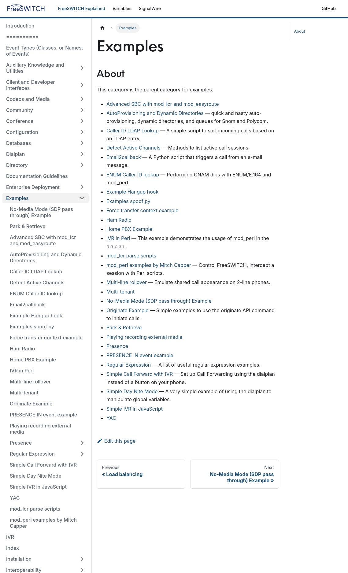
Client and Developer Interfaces (30, 85)
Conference (20, 121)
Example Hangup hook (36, 315)
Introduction (20, 26)
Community (19, 110)
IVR (10, 537)
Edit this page (116, 441)
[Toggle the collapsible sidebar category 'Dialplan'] (82, 154)
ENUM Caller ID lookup (36, 293)
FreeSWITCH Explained (81, 8)
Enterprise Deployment (33, 187)
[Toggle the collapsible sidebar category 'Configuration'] (82, 132)
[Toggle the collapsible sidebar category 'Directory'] (82, 165)
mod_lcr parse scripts (35, 509)
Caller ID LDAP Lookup (36, 271)
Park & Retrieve (27, 226)
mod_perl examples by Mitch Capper (43, 523)
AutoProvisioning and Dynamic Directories (45, 257)
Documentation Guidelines (37, 176)
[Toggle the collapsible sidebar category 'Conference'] (82, 121)
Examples (17, 198)
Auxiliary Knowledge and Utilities (35, 68)
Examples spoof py (32, 326)
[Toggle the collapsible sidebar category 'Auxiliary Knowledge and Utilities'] (82, 68)
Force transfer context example (46, 338)
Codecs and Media (28, 99)
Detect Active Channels (37, 282)
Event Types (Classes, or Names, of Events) (44, 51)
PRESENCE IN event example (43, 415)
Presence (21, 443)
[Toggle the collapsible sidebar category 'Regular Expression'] (82, 454)
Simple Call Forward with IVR (43, 465)
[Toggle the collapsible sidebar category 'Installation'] (82, 559)
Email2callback (27, 304)
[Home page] (102, 28)
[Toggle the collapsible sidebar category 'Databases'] (82, 143)
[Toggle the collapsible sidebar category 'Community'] (82, 110)
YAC (15, 498)
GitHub (329, 8)
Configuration (22, 132)
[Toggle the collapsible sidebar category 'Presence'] (82, 443)
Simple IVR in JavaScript (38, 487)
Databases (18, 143)
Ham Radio (22, 349)
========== (22, 37)
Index (12, 548)
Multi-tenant (24, 393)
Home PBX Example (33, 360)
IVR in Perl (22, 371)
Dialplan (15, 154)
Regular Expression (32, 454)
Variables (122, 8)
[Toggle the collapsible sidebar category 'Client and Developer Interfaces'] (82, 85)
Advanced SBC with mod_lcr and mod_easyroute (43, 240)
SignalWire (150, 8)
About (299, 31)
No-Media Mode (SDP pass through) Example (41, 212)
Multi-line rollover (30, 382)
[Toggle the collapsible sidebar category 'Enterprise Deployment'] (82, 187)
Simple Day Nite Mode (35, 476)
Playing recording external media (40, 429)
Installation (18, 559)
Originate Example (31, 404)
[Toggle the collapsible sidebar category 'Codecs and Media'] (82, 99)
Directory (17, 165)
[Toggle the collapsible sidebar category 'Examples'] (82, 198)
